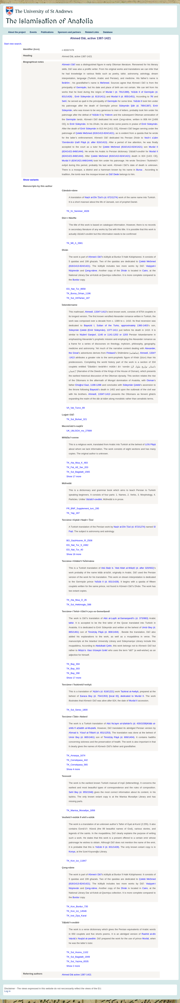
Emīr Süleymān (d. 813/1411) (90, 96)
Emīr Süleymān (78, 124)
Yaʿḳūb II (137, 101)
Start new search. (13, 43)
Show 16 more (73, 554)
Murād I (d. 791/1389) (117, 92)
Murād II (139, 696)
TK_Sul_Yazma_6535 (77, 961)
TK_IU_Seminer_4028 (77, 211)
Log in (7, 991)
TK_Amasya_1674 (75, 755)
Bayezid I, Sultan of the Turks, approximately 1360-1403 (116, 325)
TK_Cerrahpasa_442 (77, 760)
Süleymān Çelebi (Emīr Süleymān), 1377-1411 (93, 330)
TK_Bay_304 (73, 664)
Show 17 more (73, 476)
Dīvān (124, 270)
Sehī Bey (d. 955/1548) (81, 792)
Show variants (31, 179)
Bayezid (94, 389)
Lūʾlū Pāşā (150, 444)
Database (107, 32)
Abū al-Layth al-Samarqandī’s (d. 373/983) (125, 618)
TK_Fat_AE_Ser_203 (77, 467)
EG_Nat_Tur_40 (74, 549)
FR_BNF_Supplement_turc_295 (82, 508)
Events (33, 32)
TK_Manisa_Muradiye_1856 (80, 810)
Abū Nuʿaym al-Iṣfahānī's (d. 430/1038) (127, 723)
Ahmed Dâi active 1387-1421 (76, 974)
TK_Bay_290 (73, 673)
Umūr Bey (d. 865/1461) (82, 737)
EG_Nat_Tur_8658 (76, 289)
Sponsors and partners (69, 32)
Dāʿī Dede (114, 174)
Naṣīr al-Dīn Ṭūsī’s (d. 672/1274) (101, 197)
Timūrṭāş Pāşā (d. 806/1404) (104, 632)
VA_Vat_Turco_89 (75, 407)
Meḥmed (104, 82)
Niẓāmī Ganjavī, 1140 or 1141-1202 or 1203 (104, 334)
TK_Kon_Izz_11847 (76, 860)
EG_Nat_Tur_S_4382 (77, 545)
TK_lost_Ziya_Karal (76, 915)
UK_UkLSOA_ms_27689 (79, 430)
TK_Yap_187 (73, 513)
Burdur (76, 279)
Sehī (64, 101)
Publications (47, 32)
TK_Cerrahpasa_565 (77, 764)
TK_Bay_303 (73, 668)
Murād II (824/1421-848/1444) (77, 160)
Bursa (139, 169)
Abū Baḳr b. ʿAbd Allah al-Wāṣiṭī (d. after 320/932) (127, 568)
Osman (150, 380)
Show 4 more (73, 769)
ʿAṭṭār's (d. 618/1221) (103, 691)
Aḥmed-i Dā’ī (95, 257)
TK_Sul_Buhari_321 (76, 419)
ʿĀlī (151, 96)
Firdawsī (111, 353)
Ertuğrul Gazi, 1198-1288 (88, 385)
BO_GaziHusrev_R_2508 (79, 540)
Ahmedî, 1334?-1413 (95, 311)
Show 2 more (73, 966)
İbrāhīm (66, 82)
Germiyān (81, 87)
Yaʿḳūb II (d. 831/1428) (106, 581)
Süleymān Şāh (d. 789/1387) (135, 105)
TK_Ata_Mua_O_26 (76, 600)
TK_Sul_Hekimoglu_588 (78, 604)
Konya (72, 851)
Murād (145, 938)
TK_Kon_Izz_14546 (76, 911)
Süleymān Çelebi (131, 385)
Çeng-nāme (91, 270)
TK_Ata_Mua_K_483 (77, 462)
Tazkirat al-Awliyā (129, 691)
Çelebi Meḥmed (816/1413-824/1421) (95, 133)
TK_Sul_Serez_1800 (77, 709)
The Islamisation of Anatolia (49, 21)
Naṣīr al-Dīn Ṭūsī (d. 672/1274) (129, 526)
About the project (17, 32)
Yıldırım (109, 114)
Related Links (92, 32)
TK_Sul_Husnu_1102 (77, 952)
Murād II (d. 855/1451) (123, 96)
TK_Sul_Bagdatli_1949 (78, 956)
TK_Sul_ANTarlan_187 (78, 298)
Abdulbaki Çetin (103, 645)
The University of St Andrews (44, 11)
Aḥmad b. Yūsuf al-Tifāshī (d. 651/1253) (89, 732)
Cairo (145, 270)
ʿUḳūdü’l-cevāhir (94, 499)
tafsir (71, 623)
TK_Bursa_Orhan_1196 (78, 293)
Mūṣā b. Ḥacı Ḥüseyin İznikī (92, 650)
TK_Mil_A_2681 (74, 243)
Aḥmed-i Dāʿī (68, 64)
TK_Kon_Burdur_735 (77, 906)
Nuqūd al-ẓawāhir (87, 938)
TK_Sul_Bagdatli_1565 (78, 472)
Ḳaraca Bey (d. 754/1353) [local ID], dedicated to (107, 696)
